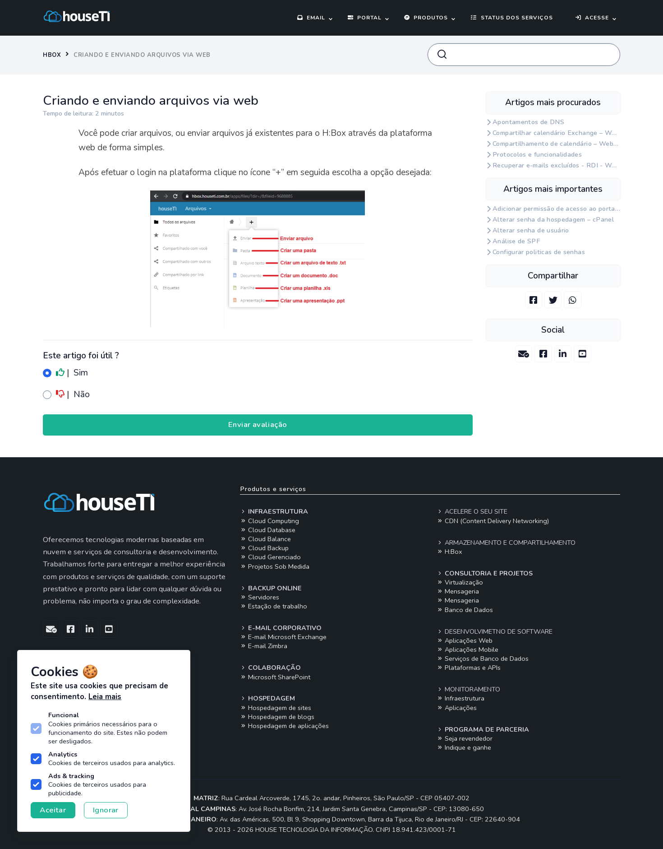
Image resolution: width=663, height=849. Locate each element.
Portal (365, 17)
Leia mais (104, 696)
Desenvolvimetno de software (494, 631)
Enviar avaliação (257, 424)
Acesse (592, 17)
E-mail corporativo (281, 627)
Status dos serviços (511, 17)
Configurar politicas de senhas (539, 252)
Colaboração (270, 667)
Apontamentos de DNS (528, 122)
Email (311, 17)
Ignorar (106, 810)
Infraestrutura (274, 511)
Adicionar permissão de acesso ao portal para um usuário (556, 208)
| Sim (65, 373)
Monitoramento (468, 689)
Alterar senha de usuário (531, 230)
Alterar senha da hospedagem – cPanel (553, 219)
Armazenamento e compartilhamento (506, 542)
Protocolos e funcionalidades (537, 154)
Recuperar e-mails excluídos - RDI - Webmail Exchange (556, 165)
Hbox (52, 55)
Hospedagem (267, 698)
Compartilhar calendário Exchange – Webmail (556, 133)
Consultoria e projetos (485, 573)
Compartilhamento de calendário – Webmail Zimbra (556, 143)
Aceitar (53, 810)
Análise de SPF (516, 241)
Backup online (271, 588)
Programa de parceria (483, 729)
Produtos (426, 17)
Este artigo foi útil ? (81, 356)
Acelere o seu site (472, 511)
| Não (66, 394)
